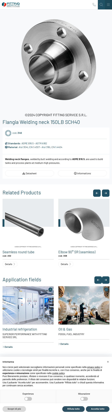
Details (10, 264)
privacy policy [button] (94, 367)
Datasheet (29, 173)
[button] (97, 193)
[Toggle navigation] (108, 4)
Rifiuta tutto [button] (73, 409)
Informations (82, 173)
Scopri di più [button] (14, 409)
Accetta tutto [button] (97, 409)
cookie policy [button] (58, 373)
